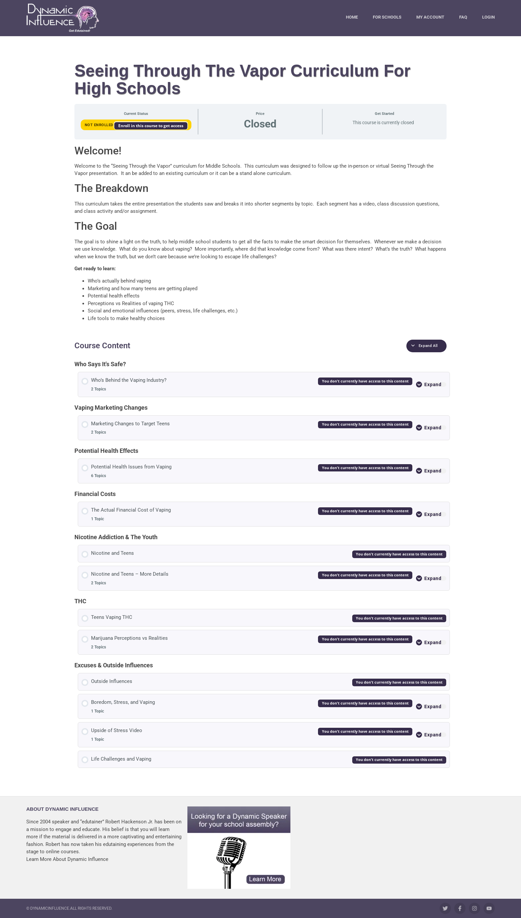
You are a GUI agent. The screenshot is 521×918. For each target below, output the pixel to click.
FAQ (463, 17)
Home (352, 17)
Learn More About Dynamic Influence (67, 859)
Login (488, 17)
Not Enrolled (100, 125)
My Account (430, 17)
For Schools (387, 17)
